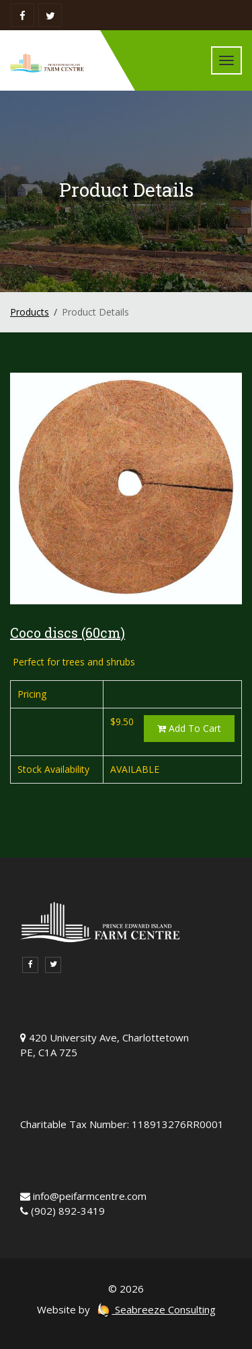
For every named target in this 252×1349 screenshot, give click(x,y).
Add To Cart (189, 728)
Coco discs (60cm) (67, 632)
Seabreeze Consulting (156, 1309)
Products (29, 312)
